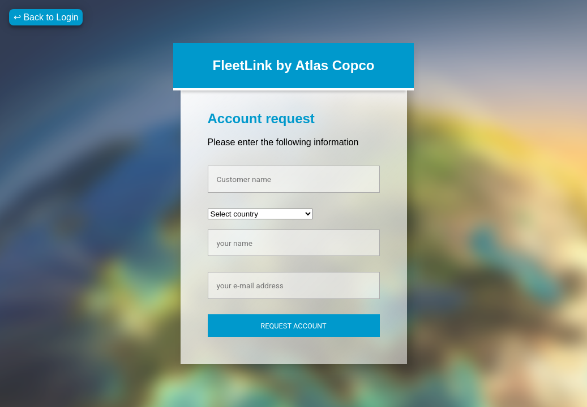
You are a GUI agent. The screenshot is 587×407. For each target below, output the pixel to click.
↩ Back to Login (46, 17)
